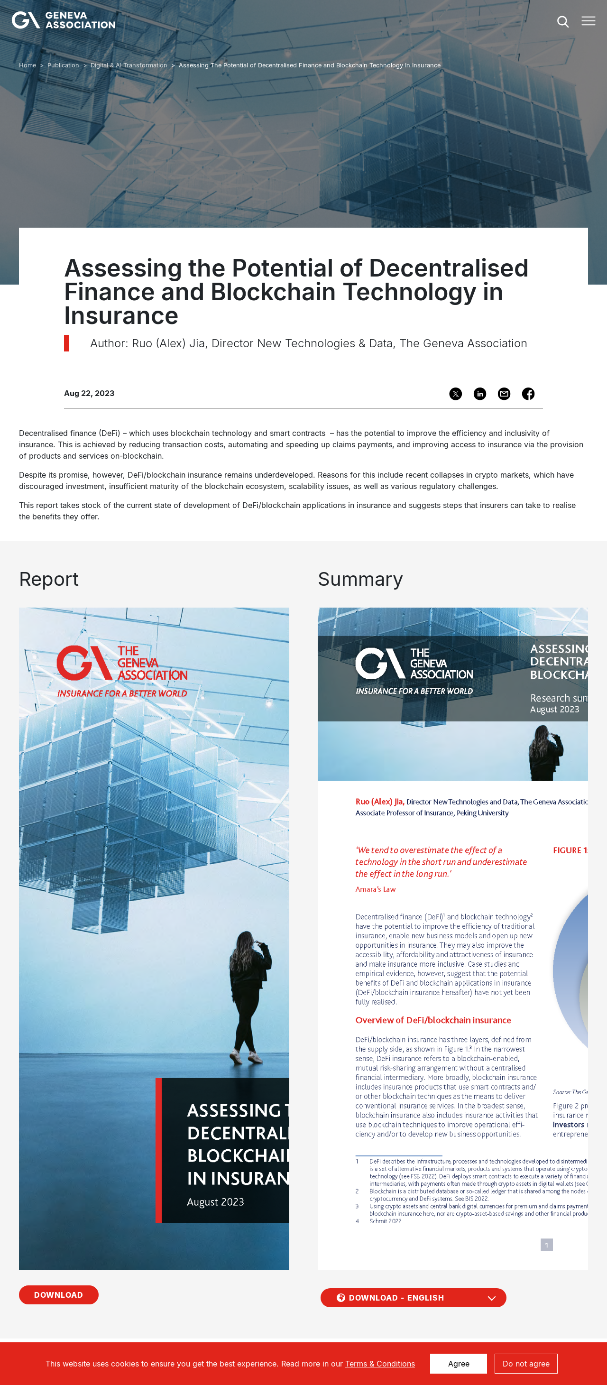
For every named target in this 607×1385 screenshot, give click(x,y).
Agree (458, 1363)
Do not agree (526, 1363)
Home (27, 65)
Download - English (396, 1205)
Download (58, 1202)
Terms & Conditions (380, 1363)
